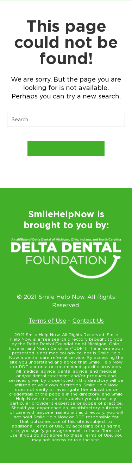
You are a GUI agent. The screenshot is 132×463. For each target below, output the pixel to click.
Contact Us (88, 320)
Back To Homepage (66, 148)
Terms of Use (47, 320)
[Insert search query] (66, 120)
